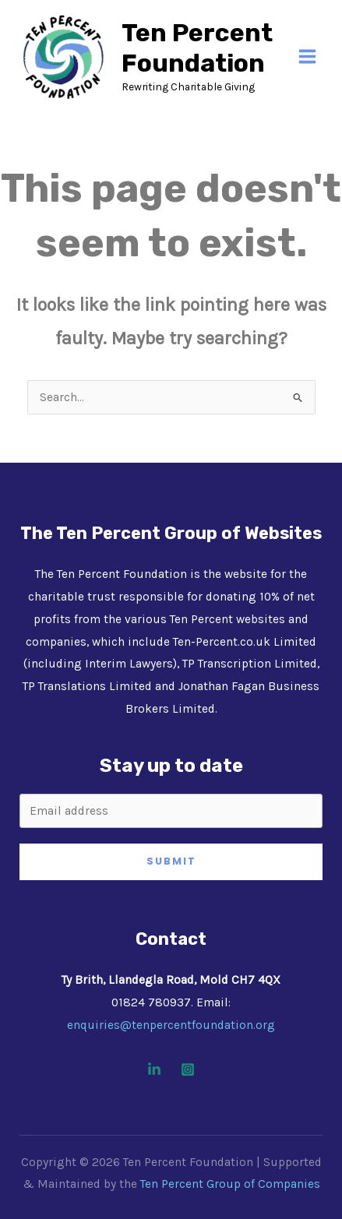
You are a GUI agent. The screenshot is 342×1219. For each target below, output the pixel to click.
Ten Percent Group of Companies (230, 1184)
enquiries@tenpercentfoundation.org (171, 1025)
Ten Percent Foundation (197, 48)
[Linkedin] (154, 1069)
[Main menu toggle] (307, 56)
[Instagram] (188, 1069)
